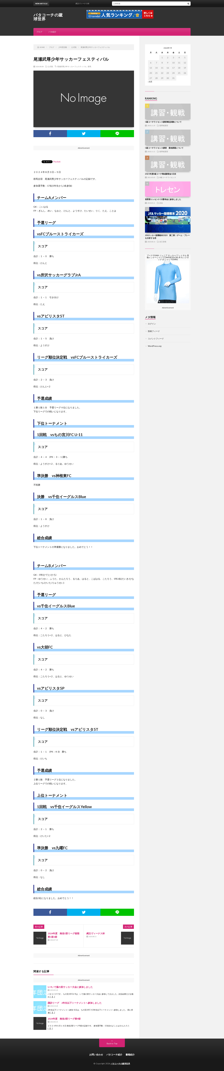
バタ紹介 (52, 32)
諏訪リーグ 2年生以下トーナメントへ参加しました (75, 1002)
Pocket (56, 161)
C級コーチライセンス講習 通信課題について (164, 148)
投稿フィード (154, 331)
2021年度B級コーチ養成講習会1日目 (160, 174)
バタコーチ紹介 (114, 1054)
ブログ (39, 32)
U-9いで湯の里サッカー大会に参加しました (70, 987)
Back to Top (112, 1043)
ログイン (152, 323)
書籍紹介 (130, 1054)
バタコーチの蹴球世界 (48, 17)
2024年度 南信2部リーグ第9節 (64, 1018)
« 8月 (150, 81)
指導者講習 (163, 125)
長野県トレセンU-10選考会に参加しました (163, 199)
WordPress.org (154, 346)
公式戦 (50, 66)
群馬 (89, 66)
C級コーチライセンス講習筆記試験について (163, 122)
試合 (161, 203)
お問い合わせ (96, 1054)
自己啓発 (162, 241)
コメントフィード (156, 338)
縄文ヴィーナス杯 (84, 3)
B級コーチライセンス (167, 177)
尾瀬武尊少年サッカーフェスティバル (71, 66)
